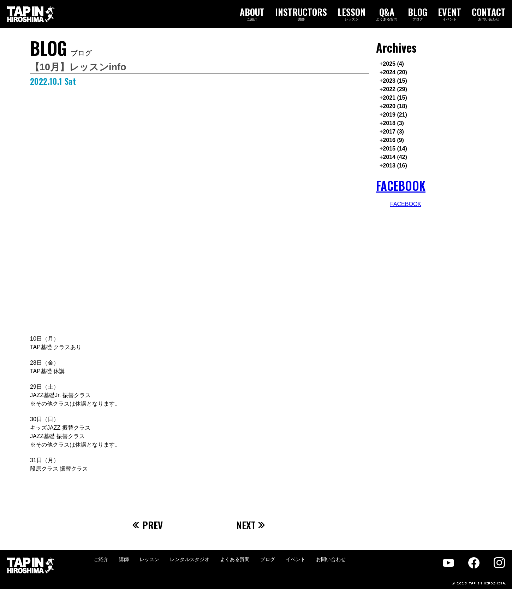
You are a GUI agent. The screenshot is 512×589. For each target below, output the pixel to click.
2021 (395, 98)
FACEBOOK (400, 185)
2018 (393, 123)
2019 (395, 115)
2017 (393, 132)
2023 (395, 81)
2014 (395, 157)
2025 (393, 64)
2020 (395, 106)
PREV (147, 525)
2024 (395, 72)
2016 (393, 140)
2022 (395, 89)
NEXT (251, 525)
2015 (395, 149)
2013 (395, 166)
